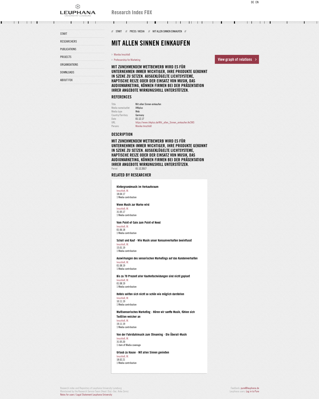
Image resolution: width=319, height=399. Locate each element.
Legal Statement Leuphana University (94, 394)
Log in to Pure (252, 391)
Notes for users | (68, 394)
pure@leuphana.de (250, 388)
